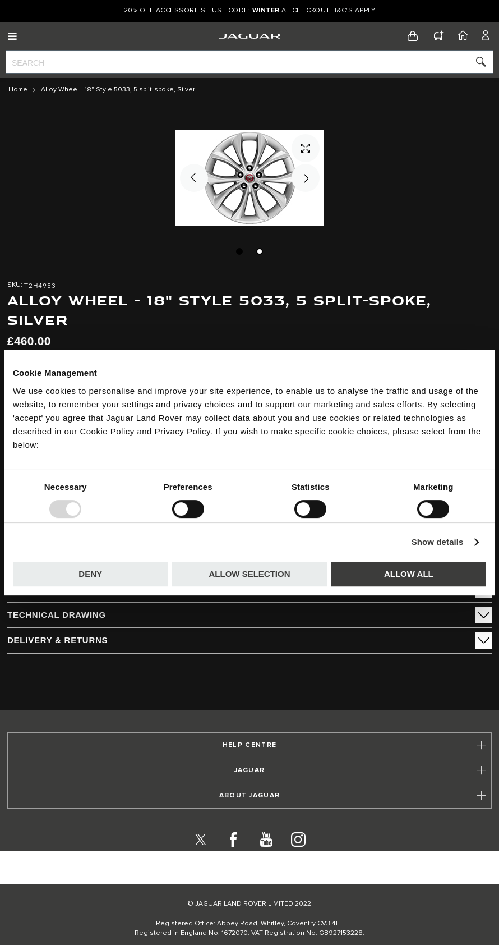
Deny (90, 574)
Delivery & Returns (57, 640)
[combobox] (249, 62)
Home (17, 89)
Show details (438, 542)
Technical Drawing (56, 615)
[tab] (249, 615)
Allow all (408, 574)
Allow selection (249, 574)
